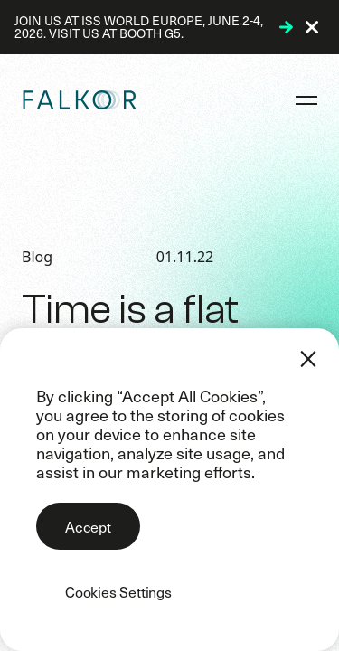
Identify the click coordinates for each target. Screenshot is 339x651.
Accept (88, 526)
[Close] (308, 359)
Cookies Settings (118, 591)
